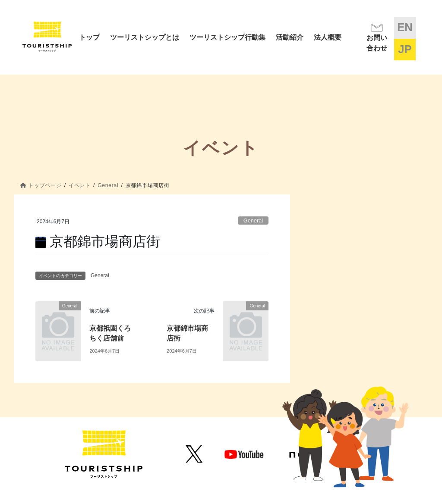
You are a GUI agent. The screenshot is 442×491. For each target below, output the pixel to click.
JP (404, 49)
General (253, 220)
